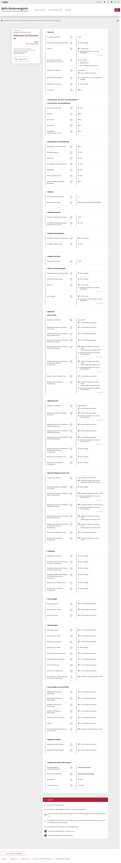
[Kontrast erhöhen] (104, 2)
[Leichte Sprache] (115, 2)
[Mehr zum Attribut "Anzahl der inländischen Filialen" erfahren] (71, 197)
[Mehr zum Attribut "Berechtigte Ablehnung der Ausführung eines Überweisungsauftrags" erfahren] (71, 677)
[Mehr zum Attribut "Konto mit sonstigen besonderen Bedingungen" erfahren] (71, 182)
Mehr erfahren (99, 55)
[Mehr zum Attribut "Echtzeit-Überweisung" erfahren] (71, 665)
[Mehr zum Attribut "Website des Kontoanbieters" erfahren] (71, 774)
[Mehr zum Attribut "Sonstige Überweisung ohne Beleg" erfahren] (71, 653)
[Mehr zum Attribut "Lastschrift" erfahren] (71, 723)
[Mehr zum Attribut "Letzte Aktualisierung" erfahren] (71, 786)
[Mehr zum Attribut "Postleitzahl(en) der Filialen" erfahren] (71, 203)
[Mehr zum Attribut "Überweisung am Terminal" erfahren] (71, 642)
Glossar (68, 10)
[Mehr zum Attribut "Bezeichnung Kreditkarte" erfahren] (71, 78)
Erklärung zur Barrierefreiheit (42, 859)
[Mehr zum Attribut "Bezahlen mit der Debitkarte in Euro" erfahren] (71, 376)
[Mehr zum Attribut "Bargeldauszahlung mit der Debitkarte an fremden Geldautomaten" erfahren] (71, 347)
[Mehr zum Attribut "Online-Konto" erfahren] (71, 90)
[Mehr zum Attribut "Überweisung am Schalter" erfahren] (71, 636)
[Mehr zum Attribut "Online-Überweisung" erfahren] (71, 630)
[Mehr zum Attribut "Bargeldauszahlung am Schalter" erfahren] (71, 750)
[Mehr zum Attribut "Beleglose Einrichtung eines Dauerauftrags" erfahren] (71, 698)
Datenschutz (25, 859)
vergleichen (20, 59)
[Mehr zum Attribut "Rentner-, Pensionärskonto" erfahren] (71, 176)
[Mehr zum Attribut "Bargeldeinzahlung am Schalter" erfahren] (71, 744)
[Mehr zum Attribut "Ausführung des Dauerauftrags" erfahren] (71, 718)
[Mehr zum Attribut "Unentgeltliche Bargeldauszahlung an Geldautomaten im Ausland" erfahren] (71, 223)
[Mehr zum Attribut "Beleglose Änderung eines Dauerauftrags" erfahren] (71, 711)
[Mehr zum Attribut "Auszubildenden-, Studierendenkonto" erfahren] (71, 164)
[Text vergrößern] (108, 1)
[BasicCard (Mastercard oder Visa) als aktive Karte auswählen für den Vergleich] (78, 65)
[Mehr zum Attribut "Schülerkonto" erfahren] (71, 158)
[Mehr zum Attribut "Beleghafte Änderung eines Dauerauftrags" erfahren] (71, 705)
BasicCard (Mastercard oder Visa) (89, 65)
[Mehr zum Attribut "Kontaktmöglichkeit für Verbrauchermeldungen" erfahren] (71, 767)
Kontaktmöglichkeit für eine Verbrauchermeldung (20, 52)
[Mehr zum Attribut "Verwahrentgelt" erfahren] (71, 296)
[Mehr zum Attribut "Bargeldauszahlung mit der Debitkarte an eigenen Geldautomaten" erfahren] (71, 334)
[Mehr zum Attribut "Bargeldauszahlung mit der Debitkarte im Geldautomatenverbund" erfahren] (71, 340)
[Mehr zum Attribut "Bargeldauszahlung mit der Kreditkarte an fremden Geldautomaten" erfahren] (71, 568)
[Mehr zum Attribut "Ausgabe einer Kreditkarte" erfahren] (71, 84)
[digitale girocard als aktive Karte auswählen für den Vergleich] (78, 62)
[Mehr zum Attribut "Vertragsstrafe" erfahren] (71, 780)
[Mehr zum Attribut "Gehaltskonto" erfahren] (71, 170)
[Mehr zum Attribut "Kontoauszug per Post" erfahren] (71, 604)
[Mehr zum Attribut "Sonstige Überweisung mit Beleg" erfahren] (71, 659)
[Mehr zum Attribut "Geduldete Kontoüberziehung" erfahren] (71, 279)
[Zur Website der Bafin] (4, 2)
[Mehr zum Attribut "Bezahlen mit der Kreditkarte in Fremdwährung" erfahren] (71, 589)
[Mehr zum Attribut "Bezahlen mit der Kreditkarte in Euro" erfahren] (71, 583)
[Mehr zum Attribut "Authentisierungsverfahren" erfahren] (71, 131)
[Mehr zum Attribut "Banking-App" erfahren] (71, 126)
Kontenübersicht (55, 10)
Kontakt (3, 859)
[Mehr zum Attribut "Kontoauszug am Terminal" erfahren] (71, 610)
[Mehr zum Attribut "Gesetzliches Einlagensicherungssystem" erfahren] (71, 238)
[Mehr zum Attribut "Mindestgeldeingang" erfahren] (71, 152)
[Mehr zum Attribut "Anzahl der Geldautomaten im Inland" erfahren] (71, 217)
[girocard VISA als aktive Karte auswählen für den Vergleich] (78, 60)
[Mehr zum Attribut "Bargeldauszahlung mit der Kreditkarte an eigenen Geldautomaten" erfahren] (71, 562)
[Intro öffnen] (118, 1)
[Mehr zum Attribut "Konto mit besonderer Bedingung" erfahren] (71, 147)
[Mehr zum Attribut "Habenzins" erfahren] (71, 49)
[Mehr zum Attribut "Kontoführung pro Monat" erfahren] (71, 37)
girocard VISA (83, 60)
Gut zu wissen (40, 10)
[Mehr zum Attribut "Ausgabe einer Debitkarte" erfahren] (71, 70)
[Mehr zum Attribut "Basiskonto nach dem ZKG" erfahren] (71, 108)
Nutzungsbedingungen (62, 859)
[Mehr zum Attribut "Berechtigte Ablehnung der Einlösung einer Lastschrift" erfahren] (71, 729)
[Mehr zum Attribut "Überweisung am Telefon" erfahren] (71, 648)
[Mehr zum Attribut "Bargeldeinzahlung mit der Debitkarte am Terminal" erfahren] (71, 327)
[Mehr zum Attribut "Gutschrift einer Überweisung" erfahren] (71, 671)
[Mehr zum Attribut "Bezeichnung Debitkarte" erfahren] (71, 60)
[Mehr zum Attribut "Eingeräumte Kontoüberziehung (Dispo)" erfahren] (71, 43)
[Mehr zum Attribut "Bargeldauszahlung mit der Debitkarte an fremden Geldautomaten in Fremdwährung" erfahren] (71, 361)
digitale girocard (84, 63)
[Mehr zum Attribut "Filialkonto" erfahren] (71, 114)
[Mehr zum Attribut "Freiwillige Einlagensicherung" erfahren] (71, 244)
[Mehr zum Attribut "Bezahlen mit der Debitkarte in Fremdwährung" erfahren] (71, 382)
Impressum (13, 859)
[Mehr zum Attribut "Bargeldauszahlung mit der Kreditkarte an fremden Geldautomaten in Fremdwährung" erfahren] (71, 575)
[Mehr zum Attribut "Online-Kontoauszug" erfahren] (71, 616)
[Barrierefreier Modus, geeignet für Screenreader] (111, 2)
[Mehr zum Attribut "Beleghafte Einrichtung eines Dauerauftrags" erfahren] (71, 692)
